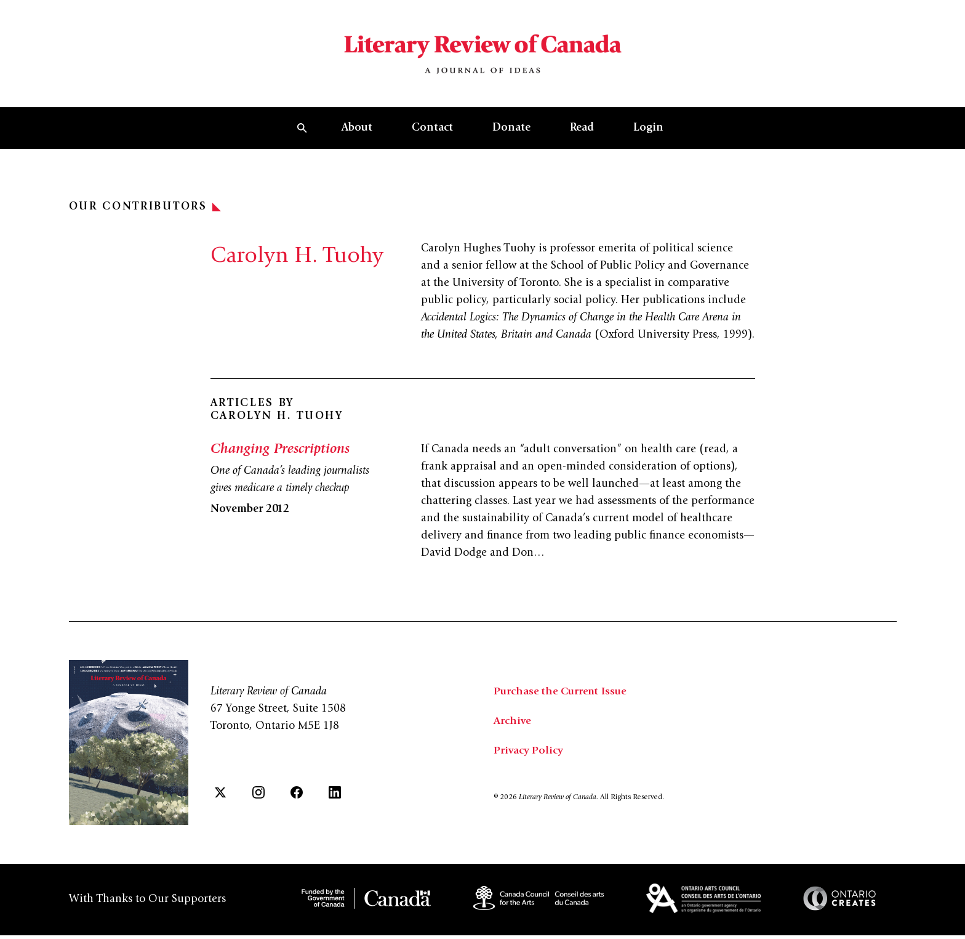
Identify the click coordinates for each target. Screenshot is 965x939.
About (357, 134)
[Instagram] (258, 798)
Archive (513, 728)
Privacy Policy (529, 757)
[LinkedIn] (335, 798)
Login (648, 134)
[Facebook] (296, 798)
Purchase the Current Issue (563, 698)
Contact (432, 134)
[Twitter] (220, 798)
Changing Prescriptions (281, 456)
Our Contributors (145, 213)
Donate (511, 134)
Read (582, 134)
